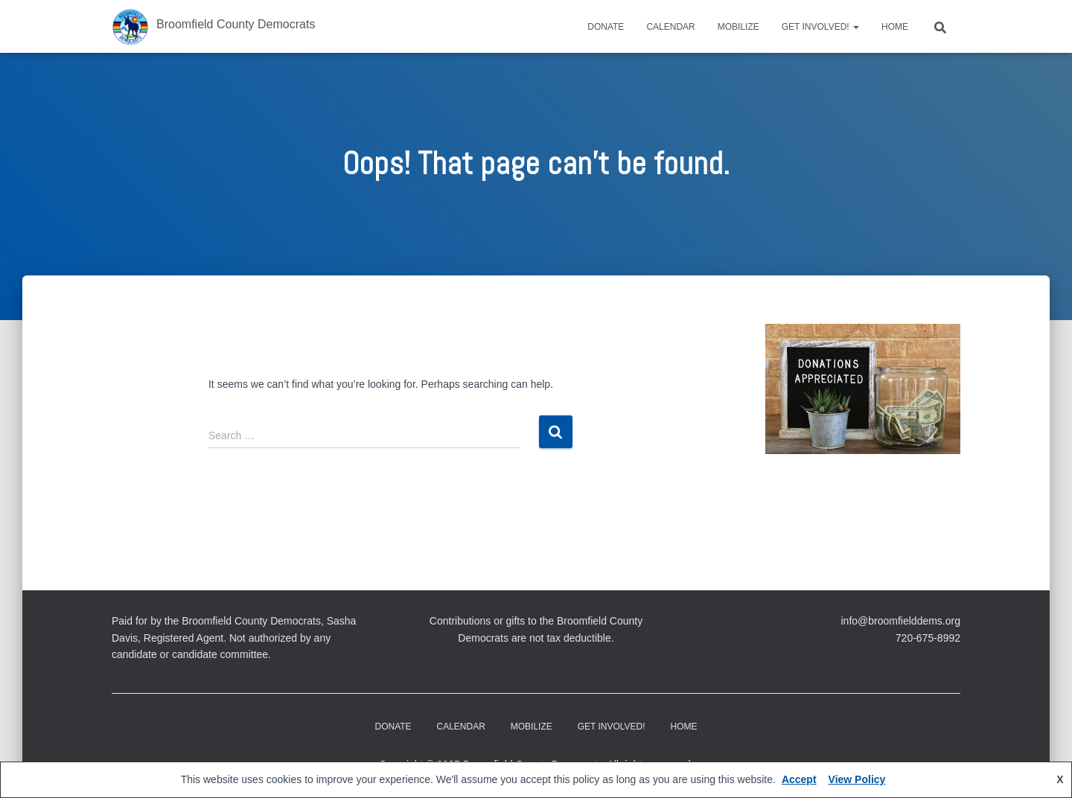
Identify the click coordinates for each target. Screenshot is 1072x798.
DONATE (605, 27)
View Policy (857, 779)
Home (894, 27)
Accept (799, 779)
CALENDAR (670, 27)
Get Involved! (820, 27)
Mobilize (738, 27)
